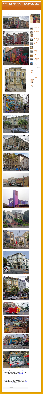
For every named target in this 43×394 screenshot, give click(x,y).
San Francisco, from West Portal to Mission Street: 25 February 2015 (36, 31)
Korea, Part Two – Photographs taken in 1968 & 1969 (36, 35)
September (32, 80)
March (32, 83)
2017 (31, 86)
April (31, 82)
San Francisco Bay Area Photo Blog (21, 3)
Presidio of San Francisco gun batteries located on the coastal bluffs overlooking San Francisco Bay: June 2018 (37, 39)
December (32, 73)
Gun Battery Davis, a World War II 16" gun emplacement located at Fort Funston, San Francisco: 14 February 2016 (37, 55)
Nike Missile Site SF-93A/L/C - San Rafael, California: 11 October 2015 (37, 47)
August (32, 81)
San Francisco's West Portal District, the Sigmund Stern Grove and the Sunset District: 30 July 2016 (37, 28)
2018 (31, 85)
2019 (31, 72)
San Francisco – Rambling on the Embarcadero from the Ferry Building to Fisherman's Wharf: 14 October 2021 (36, 63)
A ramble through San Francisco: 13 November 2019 (13, 13)
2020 (31, 71)
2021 (31, 70)
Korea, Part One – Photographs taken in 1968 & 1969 (36, 43)
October (32, 79)
